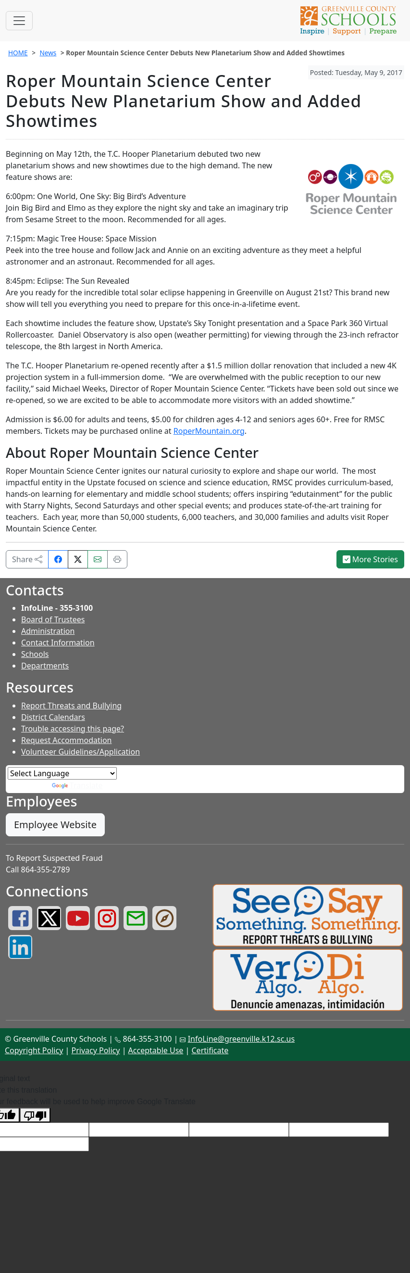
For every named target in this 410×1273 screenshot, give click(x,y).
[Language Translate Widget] (62, 773)
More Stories (370, 559)
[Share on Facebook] (58, 559)
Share (27, 559)
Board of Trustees (53, 619)
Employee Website (55, 824)
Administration (48, 631)
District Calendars (53, 717)
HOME (18, 52)
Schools (35, 654)
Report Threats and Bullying (71, 705)
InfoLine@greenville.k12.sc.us (241, 1039)
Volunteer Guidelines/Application (80, 751)
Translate (77, 785)
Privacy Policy (95, 1050)
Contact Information (58, 642)
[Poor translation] (35, 1115)
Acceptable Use (156, 1050)
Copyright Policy (34, 1050)
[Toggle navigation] (19, 20)
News (47, 52)
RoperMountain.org (209, 431)
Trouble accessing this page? (72, 728)
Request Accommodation (66, 740)
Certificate (210, 1050)
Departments (45, 665)
